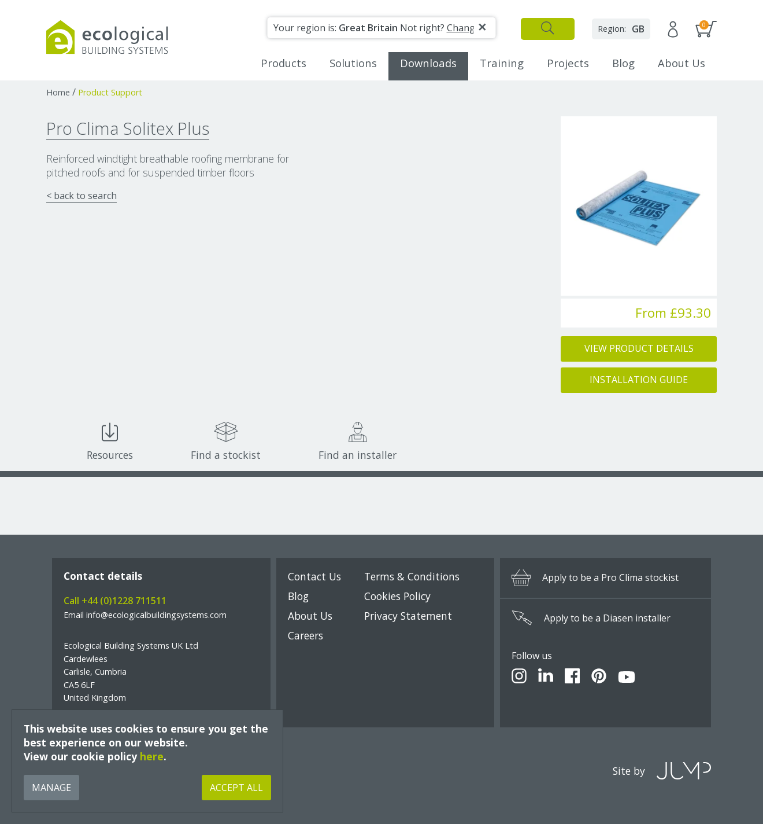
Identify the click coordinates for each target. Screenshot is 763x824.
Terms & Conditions (412, 576)
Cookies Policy (397, 596)
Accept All (236, 787)
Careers (305, 635)
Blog (623, 63)
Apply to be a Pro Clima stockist (595, 577)
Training (502, 63)
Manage (51, 787)
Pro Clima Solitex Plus (127, 128)
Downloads (428, 63)
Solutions (353, 63)
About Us (681, 63)
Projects (568, 63)
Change (463, 27)
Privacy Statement (408, 616)
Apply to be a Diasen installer (591, 618)
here (152, 756)
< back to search (81, 195)
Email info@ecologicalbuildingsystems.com (145, 614)
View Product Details (639, 348)
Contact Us (314, 576)
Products (283, 63)
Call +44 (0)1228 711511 (115, 600)
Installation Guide (639, 379)
